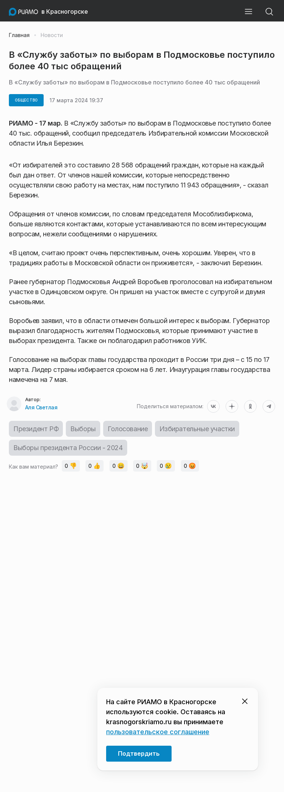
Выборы (83, 429)
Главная (19, 35)
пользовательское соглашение (157, 732)
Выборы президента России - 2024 (68, 448)
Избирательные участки (197, 429)
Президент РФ (35, 429)
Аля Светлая (41, 407)
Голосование (128, 429)
